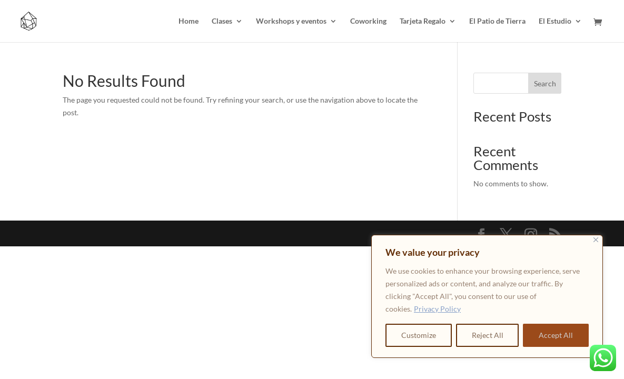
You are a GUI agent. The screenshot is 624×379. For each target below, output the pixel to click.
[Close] (595, 239)
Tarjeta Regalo (422, 21)
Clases (222, 21)
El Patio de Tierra (497, 21)
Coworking (368, 21)
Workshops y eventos (291, 21)
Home (189, 21)
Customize (418, 335)
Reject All (487, 335)
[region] (487, 296)
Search (545, 83)
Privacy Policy (437, 308)
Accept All (556, 335)
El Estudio (555, 21)
